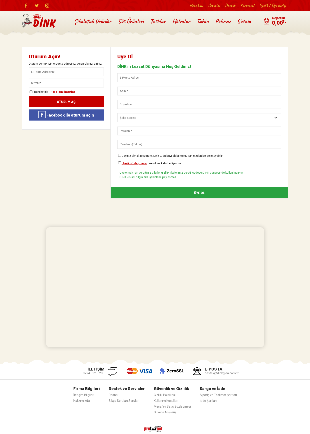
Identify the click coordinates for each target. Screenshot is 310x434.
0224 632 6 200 (93, 373)
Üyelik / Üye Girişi (272, 5)
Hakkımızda (81, 400)
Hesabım (196, 5)
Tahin (203, 21)
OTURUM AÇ (66, 102)
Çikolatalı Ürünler (92, 21)
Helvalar (181, 21)
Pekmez (222, 21)
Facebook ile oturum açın (66, 115)
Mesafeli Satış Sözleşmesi (172, 406)
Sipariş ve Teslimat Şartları (218, 395)
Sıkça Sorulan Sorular (124, 400)
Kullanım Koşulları (166, 400)
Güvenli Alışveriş (165, 412)
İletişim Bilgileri (83, 395)
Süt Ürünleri (131, 21)
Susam (244, 21)
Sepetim (214, 5)
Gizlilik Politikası (165, 395)
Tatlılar (158, 21)
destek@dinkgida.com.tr (222, 373)
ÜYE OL (199, 193)
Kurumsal (247, 5)
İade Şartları (208, 400)
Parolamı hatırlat (62, 91)
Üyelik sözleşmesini (134, 163)
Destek (230, 5)
